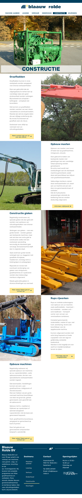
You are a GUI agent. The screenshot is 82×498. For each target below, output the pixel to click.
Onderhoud (47, 13)
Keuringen (72, 13)
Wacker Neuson (13, 480)
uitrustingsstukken (12, 487)
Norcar (8, 485)
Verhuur (35, 13)
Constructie (59, 13)
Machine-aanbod (12, 13)
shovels (4, 480)
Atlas (15, 473)
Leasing (25, 13)
